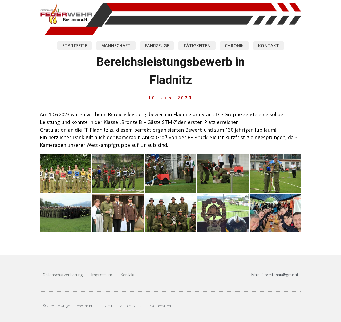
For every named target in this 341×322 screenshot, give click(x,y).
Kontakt (127, 274)
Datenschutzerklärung (63, 274)
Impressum (101, 274)
